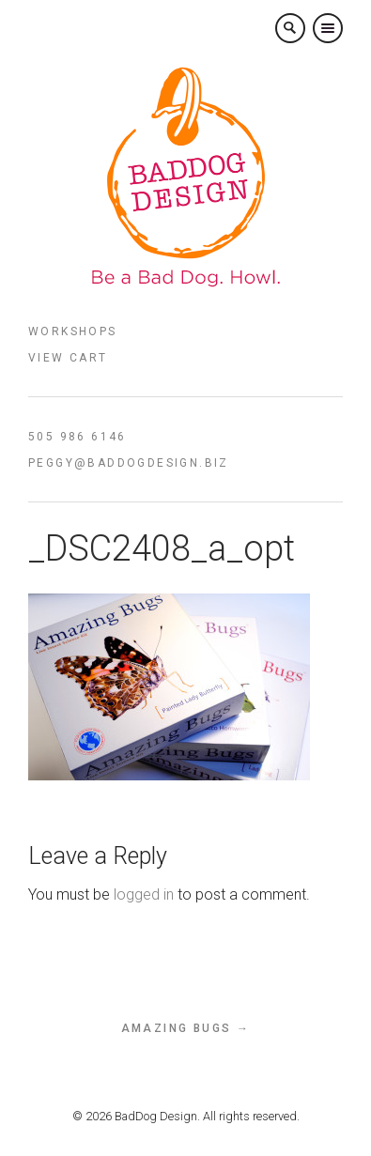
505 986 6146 (77, 436)
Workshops (72, 331)
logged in (144, 894)
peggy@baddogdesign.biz (128, 463)
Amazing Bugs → (186, 1028)
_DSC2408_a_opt (161, 548)
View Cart (68, 357)
